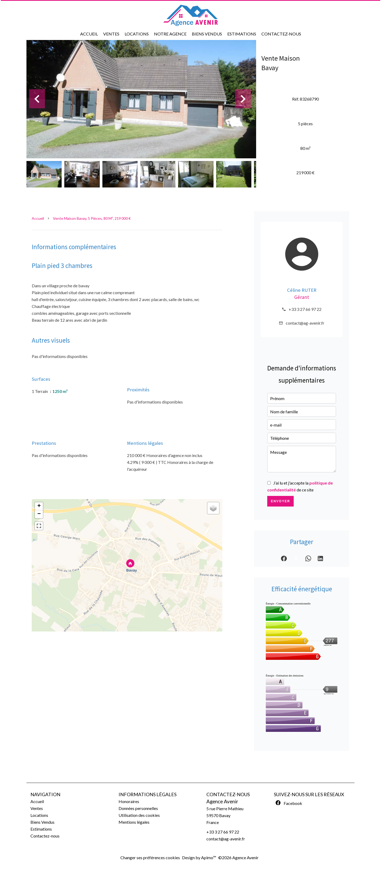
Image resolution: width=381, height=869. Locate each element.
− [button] (39, 514)
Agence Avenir (222, 801)
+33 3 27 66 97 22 (305, 309)
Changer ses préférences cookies (150, 857)
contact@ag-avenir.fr (305, 322)
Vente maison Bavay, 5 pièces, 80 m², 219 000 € (92, 218)
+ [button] (39, 506)
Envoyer (280, 501)
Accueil (38, 218)
